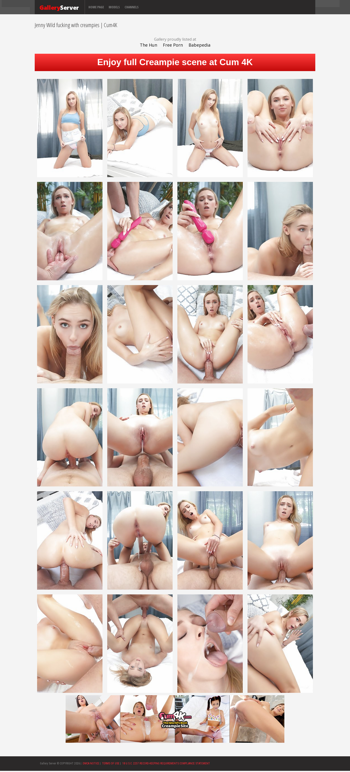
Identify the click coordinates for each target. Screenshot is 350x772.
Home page (96, 7)
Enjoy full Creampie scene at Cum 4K (175, 62)
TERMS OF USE (110, 763)
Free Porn (173, 45)
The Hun (148, 45)
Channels (132, 7)
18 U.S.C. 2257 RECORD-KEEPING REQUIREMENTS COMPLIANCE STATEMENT (166, 763)
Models (114, 7)
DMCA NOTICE (91, 763)
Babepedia (199, 45)
